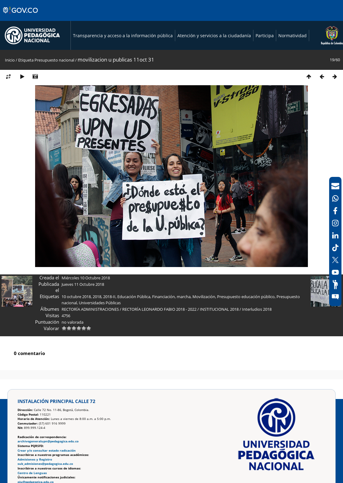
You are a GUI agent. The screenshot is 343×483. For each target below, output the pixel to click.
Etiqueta (26, 60)
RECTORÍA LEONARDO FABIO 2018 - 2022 (159, 309)
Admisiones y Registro (35, 459)
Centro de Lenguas (32, 473)
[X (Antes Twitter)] (335, 260)
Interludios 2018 (257, 309)
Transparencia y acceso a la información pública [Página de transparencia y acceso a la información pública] (123, 35)
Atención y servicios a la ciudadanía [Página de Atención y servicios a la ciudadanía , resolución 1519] (214, 35)
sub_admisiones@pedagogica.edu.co (45, 464)
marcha (184, 296)
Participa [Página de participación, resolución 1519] (265, 35)
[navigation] (335, 241)
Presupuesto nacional (54, 60)
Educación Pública (133, 296)
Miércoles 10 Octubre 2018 (86, 278)
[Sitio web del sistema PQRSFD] (335, 297)
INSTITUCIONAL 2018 (219, 309)
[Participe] (335, 284)
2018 (97, 296)
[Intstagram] (335, 223)
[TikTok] (335, 248)
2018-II (109, 296)
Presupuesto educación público (246, 296)
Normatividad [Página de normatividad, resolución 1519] (292, 35)
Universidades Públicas (100, 302)
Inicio (10, 60)
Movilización (203, 296)
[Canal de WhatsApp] (335, 198)
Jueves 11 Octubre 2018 (83, 284)
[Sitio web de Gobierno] (21, 16)
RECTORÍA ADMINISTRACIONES (90, 309)
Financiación (163, 296)
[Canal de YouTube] (335, 272)
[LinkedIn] (335, 235)
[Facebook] (335, 211)
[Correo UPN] (335, 186)
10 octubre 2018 (76, 296)
